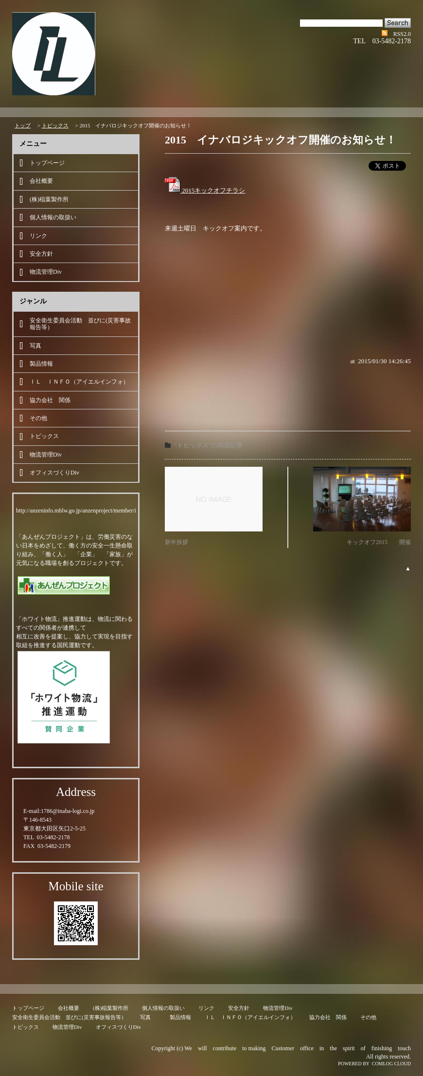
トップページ (47, 162)
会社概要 (41, 180)
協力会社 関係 (50, 400)
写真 (38, 345)
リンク (38, 235)
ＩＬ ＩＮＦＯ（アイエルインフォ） (79, 381)
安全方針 (41, 253)
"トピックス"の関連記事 (209, 445)
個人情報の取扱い (53, 217)
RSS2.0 (402, 34)
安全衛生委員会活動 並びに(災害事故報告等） (80, 324)
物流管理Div (46, 271)
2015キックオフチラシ (205, 190)
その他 (38, 418)
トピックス (55, 125)
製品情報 (41, 363)
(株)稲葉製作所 (49, 199)
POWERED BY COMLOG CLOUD (374, 1063)
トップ (23, 125)
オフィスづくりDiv (54, 472)
